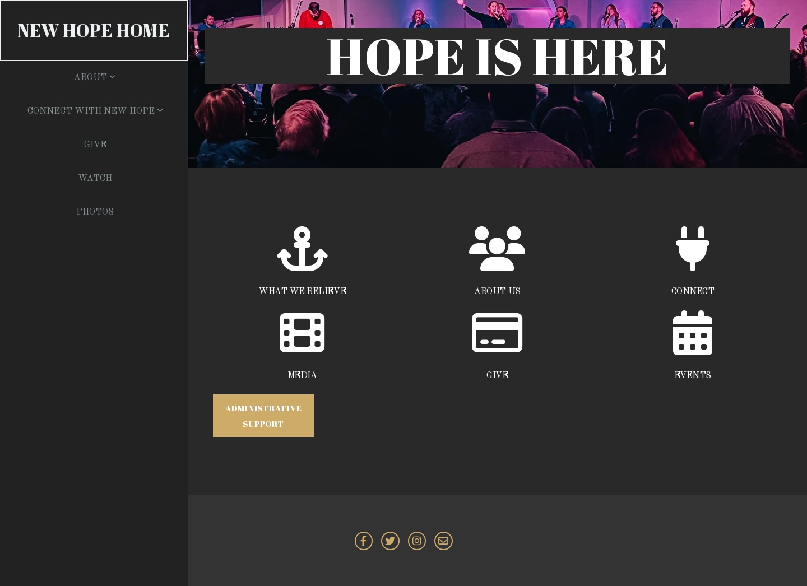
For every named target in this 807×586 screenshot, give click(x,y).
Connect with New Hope (95, 111)
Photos (95, 212)
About (94, 77)
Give (95, 145)
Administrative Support (263, 415)
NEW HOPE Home (94, 30)
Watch (95, 178)
